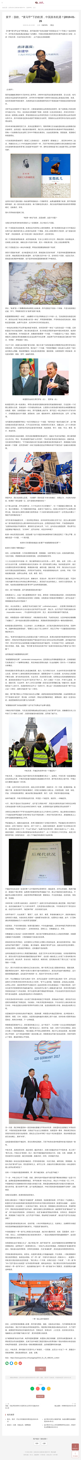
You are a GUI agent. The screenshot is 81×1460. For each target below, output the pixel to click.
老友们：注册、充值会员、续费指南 (19, 1425)
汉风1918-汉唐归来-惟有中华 (40, 2)
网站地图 (53, 1452)
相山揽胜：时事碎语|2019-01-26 (65, 1406)
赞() (52, 25)
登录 (36, 1443)
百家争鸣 (28, 7)
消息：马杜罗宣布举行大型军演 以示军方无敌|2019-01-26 (22, 1407)
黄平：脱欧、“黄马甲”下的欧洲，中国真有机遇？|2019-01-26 (54, 1377)
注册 (44, 1443)
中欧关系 (40, 1396)
